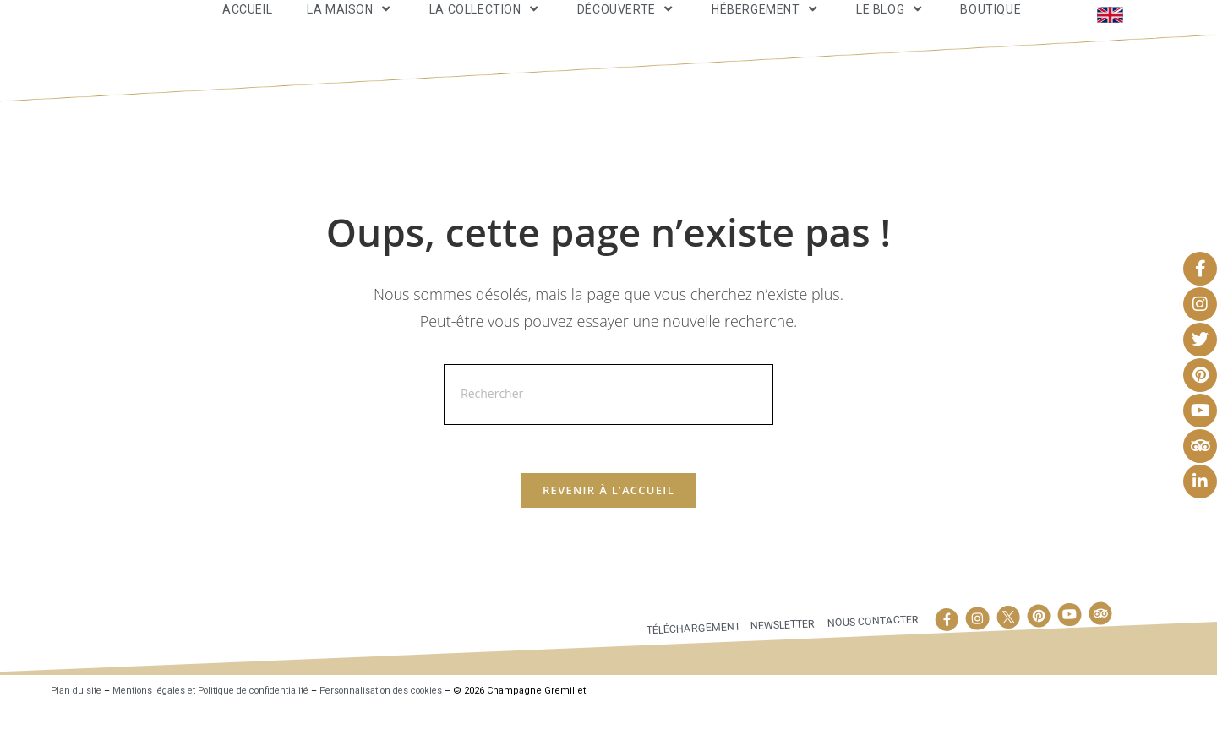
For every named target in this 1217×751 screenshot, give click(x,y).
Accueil (247, 28)
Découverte (627, 28)
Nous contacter (872, 664)
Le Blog (890, 28)
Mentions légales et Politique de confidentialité (221, 734)
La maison (351, 28)
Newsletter (781, 667)
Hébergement (766, 28)
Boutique (990, 28)
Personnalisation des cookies (406, 734)
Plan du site (77, 734)
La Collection (486, 28)
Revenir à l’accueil (608, 533)
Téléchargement (690, 671)
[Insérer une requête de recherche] (608, 435)
